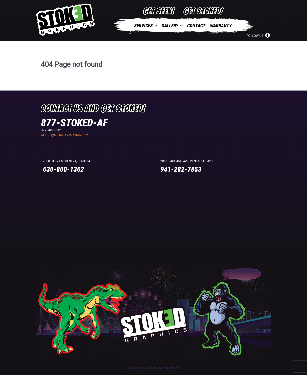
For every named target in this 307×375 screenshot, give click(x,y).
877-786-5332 (51, 130)
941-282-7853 (180, 169)
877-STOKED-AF (74, 123)
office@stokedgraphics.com (64, 135)
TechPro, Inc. (173, 367)
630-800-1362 (63, 169)
